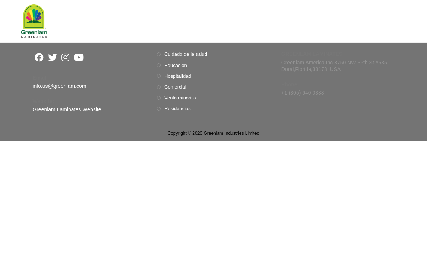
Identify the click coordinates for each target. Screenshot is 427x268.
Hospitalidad (177, 76)
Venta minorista (181, 97)
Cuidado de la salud (185, 54)
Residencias (177, 108)
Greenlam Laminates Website (66, 109)
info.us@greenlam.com (59, 86)
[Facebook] (39, 58)
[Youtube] (79, 58)
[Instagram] (65, 58)
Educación (175, 65)
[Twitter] (52, 58)
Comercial (175, 87)
